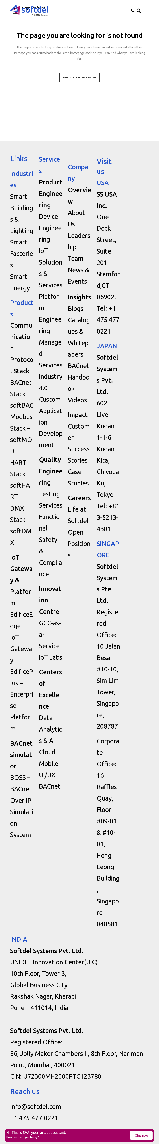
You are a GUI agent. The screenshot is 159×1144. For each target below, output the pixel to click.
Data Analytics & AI (50, 729)
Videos (77, 399)
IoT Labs (50, 657)
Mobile (48, 763)
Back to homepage (79, 77)
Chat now (141, 1135)
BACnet (50, 786)
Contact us (131, 10)
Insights (79, 297)
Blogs (75, 308)
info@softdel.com (35, 1106)
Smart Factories (21, 253)
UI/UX (47, 774)
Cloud (47, 751)
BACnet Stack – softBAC (21, 394)
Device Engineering (50, 228)
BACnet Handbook (78, 377)
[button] (145, 10)
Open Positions (79, 543)
